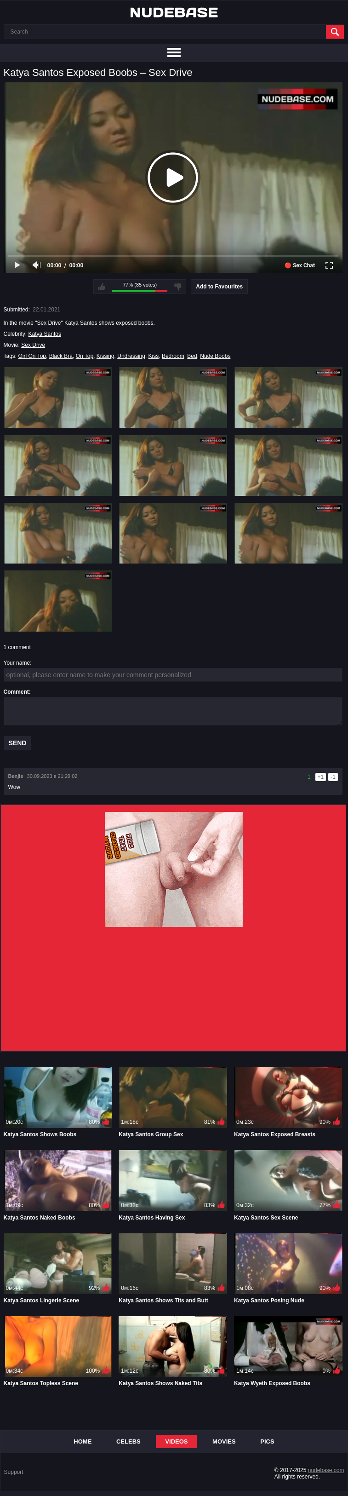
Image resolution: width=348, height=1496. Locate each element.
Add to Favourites (219, 286)
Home (82, 1441)
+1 (321, 777)
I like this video (101, 286)
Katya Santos (45, 334)
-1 (333, 777)
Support (13, 1472)
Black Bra (61, 356)
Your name (17, 663)
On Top (84, 356)
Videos (176, 1441)
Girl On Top (32, 356)
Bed (192, 356)
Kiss (153, 356)
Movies (224, 1441)
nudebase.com (326, 1470)
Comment (16, 692)
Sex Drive (33, 345)
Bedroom (173, 356)
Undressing (131, 356)
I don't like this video (178, 286)
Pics (267, 1441)
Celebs (128, 1441)
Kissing (105, 356)
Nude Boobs (215, 356)
